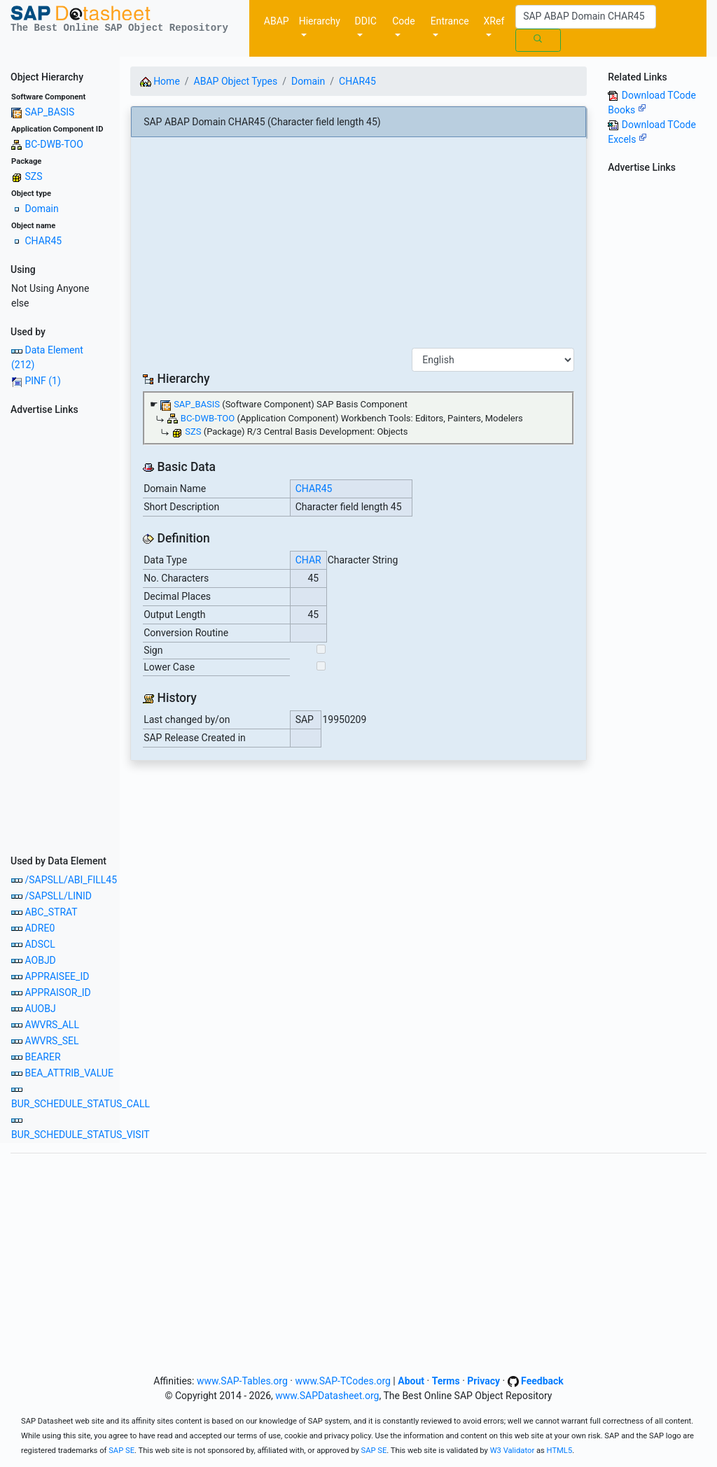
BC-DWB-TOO (54, 144)
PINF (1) (42, 380)
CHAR (308, 560)
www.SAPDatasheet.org (327, 1395)
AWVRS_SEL (51, 1040)
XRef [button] (494, 21)
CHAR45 (43, 240)
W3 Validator (512, 1450)
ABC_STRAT (51, 912)
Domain (41, 208)
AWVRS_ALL (51, 1024)
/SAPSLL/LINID (58, 895)
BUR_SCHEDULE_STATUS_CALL (80, 1103)
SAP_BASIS (49, 112)
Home (160, 81)
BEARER (42, 1056)
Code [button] (403, 21)
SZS (33, 176)
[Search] (585, 17)
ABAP (276, 21)
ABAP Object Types (236, 81)
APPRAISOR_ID (57, 992)
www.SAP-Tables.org (242, 1381)
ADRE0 (40, 928)
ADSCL (40, 944)
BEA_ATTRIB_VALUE (69, 1073)
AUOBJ (40, 1008)
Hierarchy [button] (319, 21)
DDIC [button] (366, 21)
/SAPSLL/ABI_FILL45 (71, 879)
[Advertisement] (60, 631)
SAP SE (121, 1450)
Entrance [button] (450, 21)
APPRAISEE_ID (57, 976)
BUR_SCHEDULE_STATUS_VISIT (80, 1134)
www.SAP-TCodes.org (343, 1381)
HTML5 (560, 1450)
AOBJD (40, 960)
